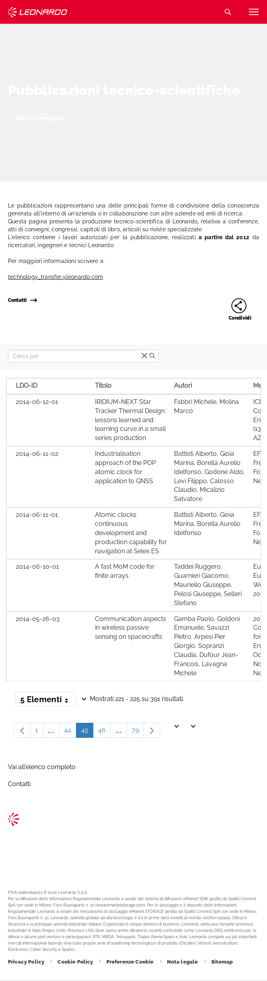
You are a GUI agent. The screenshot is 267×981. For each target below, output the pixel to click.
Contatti (22, 300)
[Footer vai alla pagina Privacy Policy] (26, 962)
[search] (152, 356)
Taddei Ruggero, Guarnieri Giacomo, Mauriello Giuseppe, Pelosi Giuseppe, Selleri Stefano (208, 584)
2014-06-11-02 (37, 453)
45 (87, 732)
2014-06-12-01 (37, 402)
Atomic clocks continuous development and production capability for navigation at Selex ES (131, 532)
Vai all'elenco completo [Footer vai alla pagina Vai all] (42, 767)
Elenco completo (40, 117)
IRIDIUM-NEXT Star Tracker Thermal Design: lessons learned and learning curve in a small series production (130, 420)
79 (138, 732)
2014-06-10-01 (37, 566)
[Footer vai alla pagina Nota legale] (183, 962)
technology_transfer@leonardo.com (55, 277)
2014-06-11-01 (37, 514)
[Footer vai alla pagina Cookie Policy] (75, 962)
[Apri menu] (253, 12)
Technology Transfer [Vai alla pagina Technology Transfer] (37, 12)
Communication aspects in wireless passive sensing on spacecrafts (130, 628)
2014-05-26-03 (38, 619)
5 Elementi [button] (48, 701)
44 (70, 732)
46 (104, 732)
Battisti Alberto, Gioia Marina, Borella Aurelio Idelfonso (207, 524)
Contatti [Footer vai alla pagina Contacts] (19, 784)
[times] (144, 356)
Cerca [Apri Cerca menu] (228, 12)
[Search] (73, 356)
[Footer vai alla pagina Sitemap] (222, 962)
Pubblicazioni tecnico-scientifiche (124, 90)
